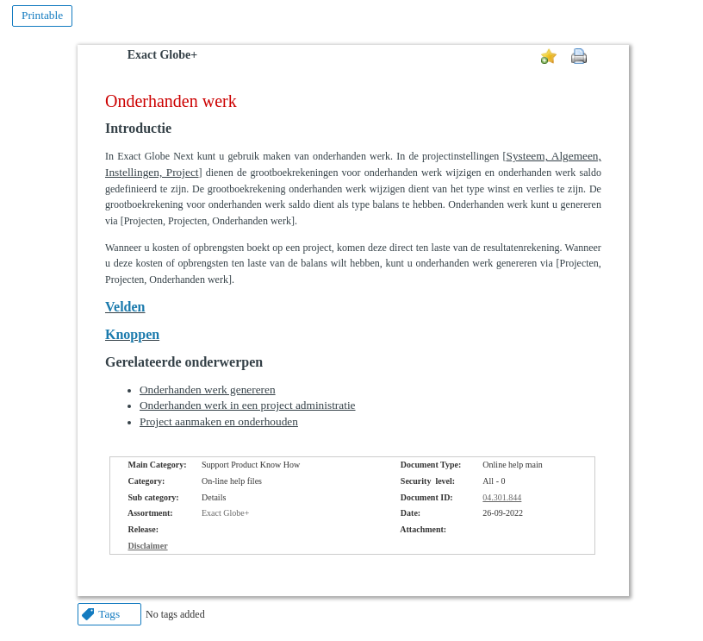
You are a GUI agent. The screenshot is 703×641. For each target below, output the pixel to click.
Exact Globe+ (162, 54)
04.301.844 (501, 497)
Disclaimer (147, 545)
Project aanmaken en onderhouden (219, 421)
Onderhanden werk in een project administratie (248, 405)
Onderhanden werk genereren (208, 389)
